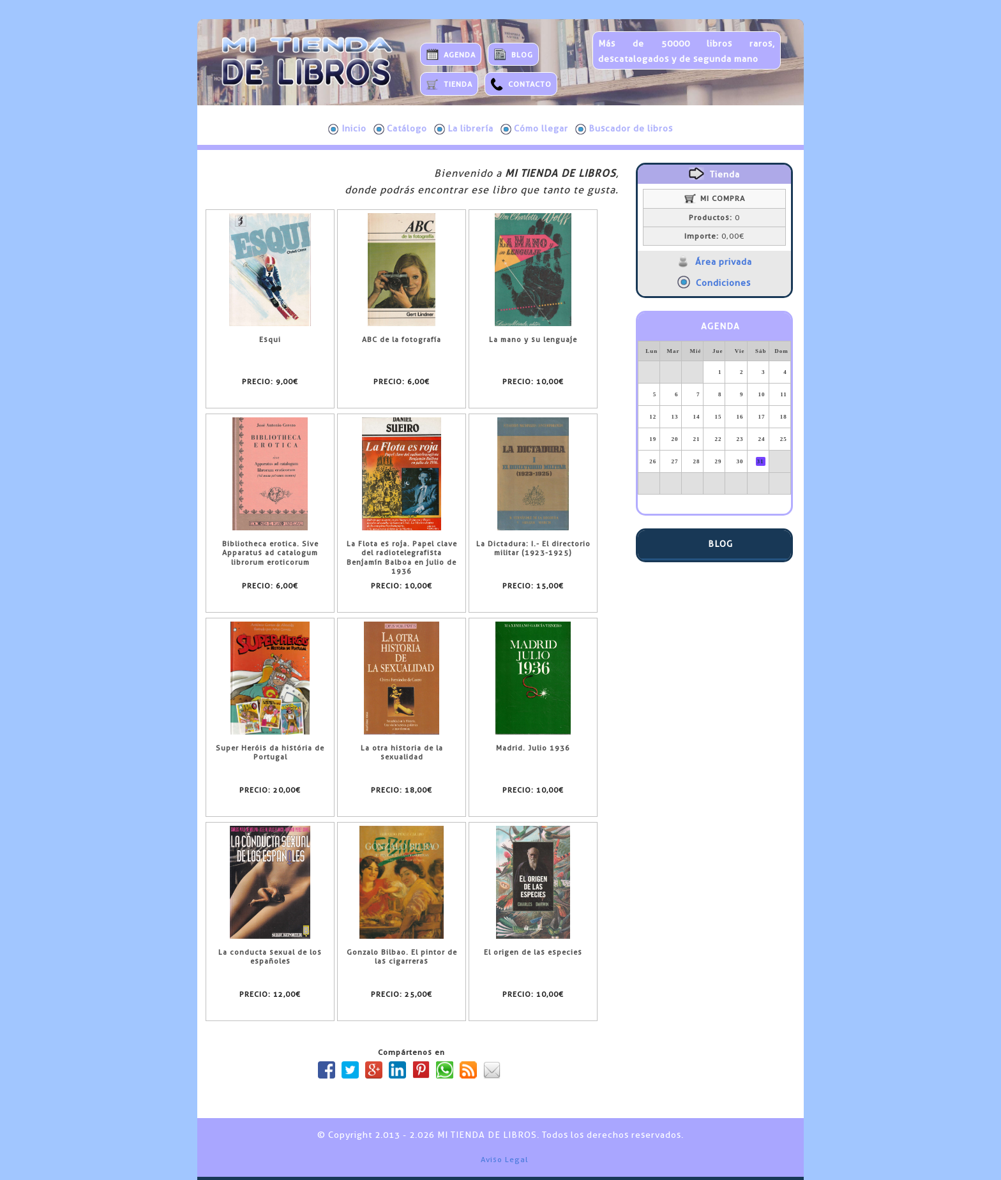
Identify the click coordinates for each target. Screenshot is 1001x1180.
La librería (463, 129)
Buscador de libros (624, 129)
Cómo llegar (534, 129)
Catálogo (400, 129)
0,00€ (714, 236)
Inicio (347, 129)
